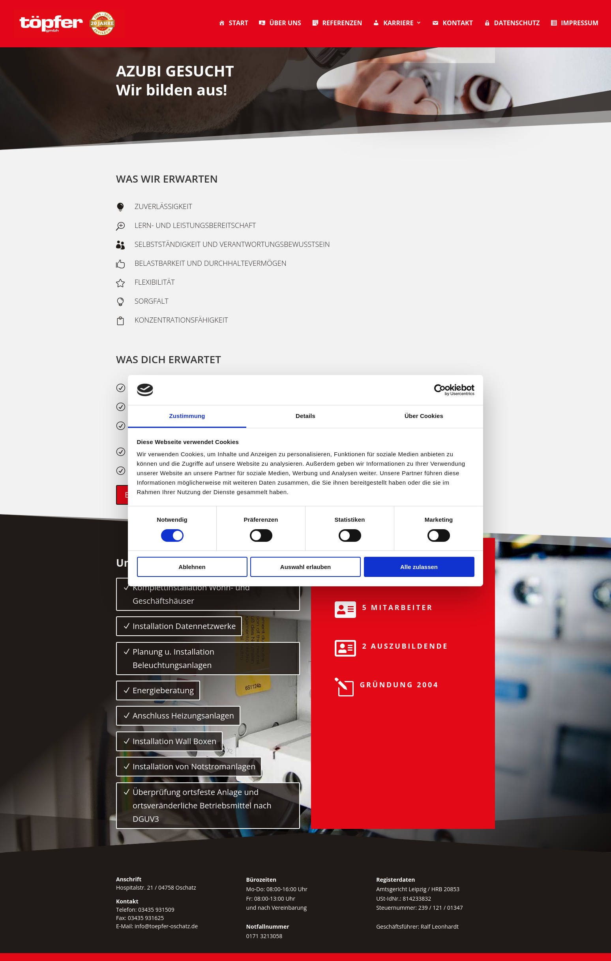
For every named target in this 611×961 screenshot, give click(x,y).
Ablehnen (191, 567)
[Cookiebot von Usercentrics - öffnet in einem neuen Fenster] (439, 390)
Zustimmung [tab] (187, 415)
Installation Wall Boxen (174, 741)
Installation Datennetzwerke (184, 626)
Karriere (393, 24)
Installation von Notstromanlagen (194, 766)
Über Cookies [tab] (424, 415)
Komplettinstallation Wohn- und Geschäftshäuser (191, 594)
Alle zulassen (419, 567)
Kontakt (452, 24)
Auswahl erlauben (305, 567)
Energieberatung (163, 690)
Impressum (574, 24)
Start (233, 24)
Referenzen (336, 24)
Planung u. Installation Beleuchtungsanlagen (173, 658)
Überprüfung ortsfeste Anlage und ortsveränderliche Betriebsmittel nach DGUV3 (202, 805)
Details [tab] (305, 415)
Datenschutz (511, 24)
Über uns (279, 24)
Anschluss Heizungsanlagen (183, 715)
